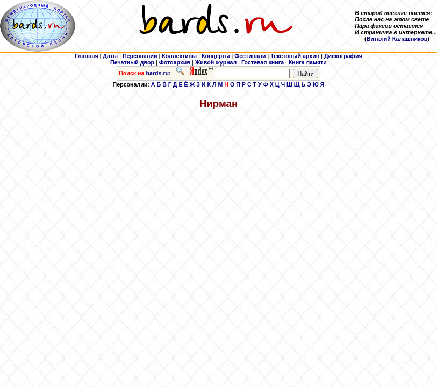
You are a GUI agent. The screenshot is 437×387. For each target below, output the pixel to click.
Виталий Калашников (397, 38)
